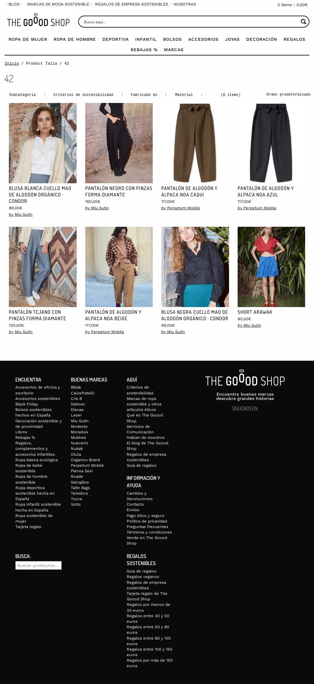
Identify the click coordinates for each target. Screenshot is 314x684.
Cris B (76, 398)
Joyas (232, 39)
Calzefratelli (82, 392)
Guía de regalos (141, 465)
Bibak (76, 387)
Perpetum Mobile (87, 465)
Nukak (77, 448)
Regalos (294, 39)
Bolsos (172, 39)
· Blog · (13, 4)
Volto (76, 504)
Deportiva (115, 39)
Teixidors (79, 493)
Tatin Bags (80, 487)
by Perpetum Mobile (180, 207)
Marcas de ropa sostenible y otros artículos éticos (144, 404)
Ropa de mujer (28, 39)
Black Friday (26, 403)
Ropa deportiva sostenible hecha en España (35, 493)
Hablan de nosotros (146, 437)
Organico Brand (85, 459)
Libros (21, 431)
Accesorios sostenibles (37, 398)
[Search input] (190, 21)
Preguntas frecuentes (147, 526)
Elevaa (77, 409)
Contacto (135, 504)
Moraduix (79, 431)
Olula (76, 454)
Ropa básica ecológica (36, 459)
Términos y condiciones (149, 532)
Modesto (79, 426)
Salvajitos (80, 482)
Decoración (261, 39)
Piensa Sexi (82, 470)
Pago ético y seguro (145, 515)
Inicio (12, 63)
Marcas (174, 49)
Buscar (20, 574)
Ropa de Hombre (75, 39)
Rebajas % (144, 49)
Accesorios (203, 39)
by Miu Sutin (21, 214)
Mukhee (78, 437)
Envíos (133, 509)
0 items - (293, 4)
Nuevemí (79, 442)
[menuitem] (14, 4)
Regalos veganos (143, 576)
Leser (76, 414)
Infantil (146, 39)
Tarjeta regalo (28, 526)
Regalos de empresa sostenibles (131, 4)
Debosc (78, 403)
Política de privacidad (147, 521)
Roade (77, 476)
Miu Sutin (80, 420)
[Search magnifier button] (303, 21)
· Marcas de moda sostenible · (58, 4)
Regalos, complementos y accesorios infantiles (35, 448)
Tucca (76, 498)
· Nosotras (184, 4)
